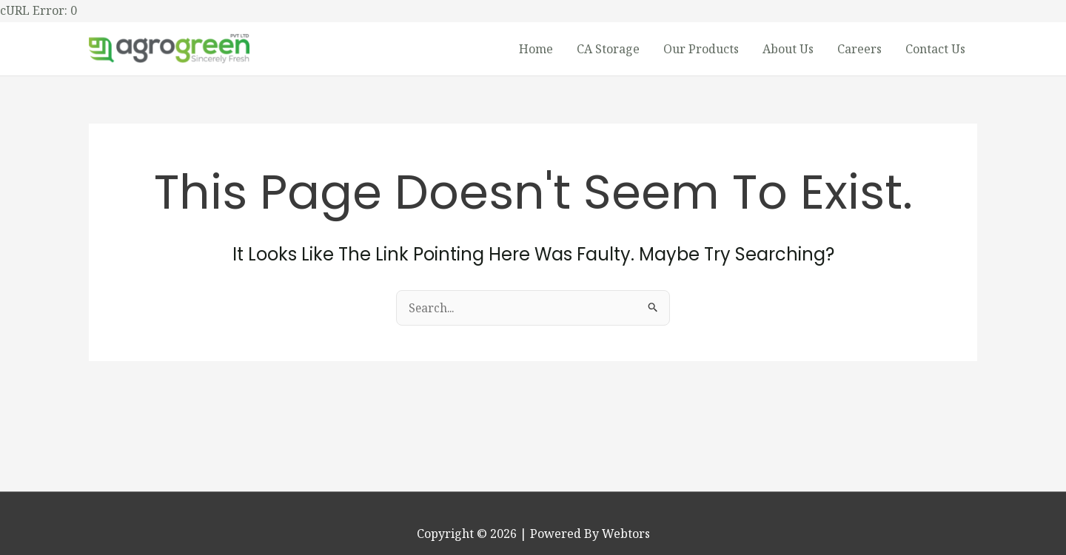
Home (536, 50)
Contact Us (935, 50)
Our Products (701, 50)
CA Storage (608, 50)
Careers (859, 50)
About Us (788, 50)
